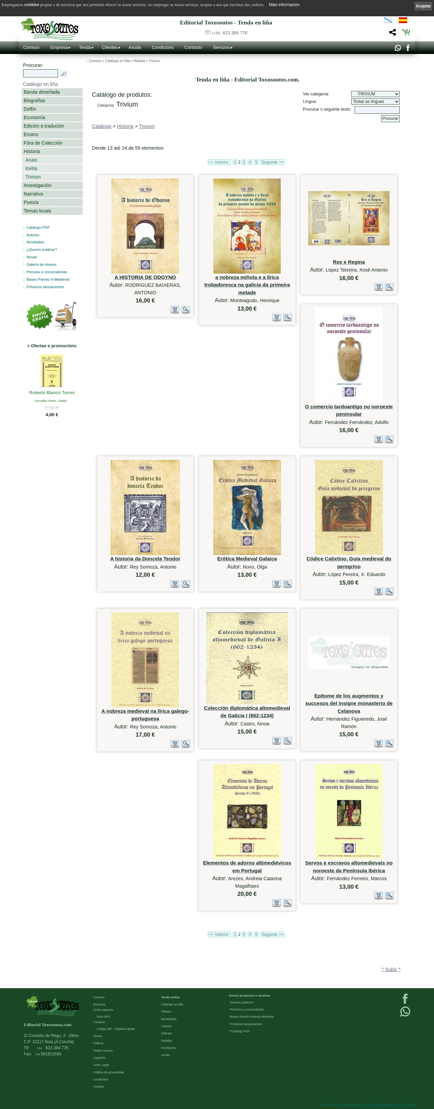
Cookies (98, 1086)
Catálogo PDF (38, 227)
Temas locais (37, 211)
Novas (31, 257)
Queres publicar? (242, 1002)
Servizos (221, 47)
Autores (32, 235)
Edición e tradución (44, 126)
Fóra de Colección (43, 143)
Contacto (193, 47)
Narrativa (33, 194)
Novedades (169, 1019)
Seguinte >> (273, 162)
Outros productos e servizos (249, 995)
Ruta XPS (103, 1016)
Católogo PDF (240, 1031)
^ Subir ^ (390, 969)
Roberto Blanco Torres (52, 393)
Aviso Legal (101, 1065)
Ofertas (166, 1011)
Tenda (85, 47)
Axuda (135, 47)
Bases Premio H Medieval (47, 279)
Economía (34, 117)
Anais (31, 160)
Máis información (284, 4)
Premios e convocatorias (46, 272)
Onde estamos (103, 1010)
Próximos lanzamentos (45, 287)
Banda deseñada (42, 92)
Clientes (110, 47)
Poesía (31, 202)
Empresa (59, 47)
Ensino (31, 134)
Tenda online (170, 997)
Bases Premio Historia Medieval (252, 1016)
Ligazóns (99, 1057)
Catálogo (102, 126)
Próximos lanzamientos (246, 1024)
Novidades (35, 242)
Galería (98, 1043)
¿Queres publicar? (41, 249)
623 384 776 (229, 32)
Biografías (34, 100)
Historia (32, 151)
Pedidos (166, 1040)
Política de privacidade (108, 1072)
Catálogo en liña (117, 61)
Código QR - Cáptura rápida (116, 1029)
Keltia (31, 168)
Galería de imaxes (41, 264)
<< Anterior (219, 162)
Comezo (31, 47)
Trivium (33, 177)
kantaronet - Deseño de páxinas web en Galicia (379, 1105)
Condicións (163, 47)
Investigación (38, 185)
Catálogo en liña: (41, 84)
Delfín (30, 109)
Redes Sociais (103, 1050)
